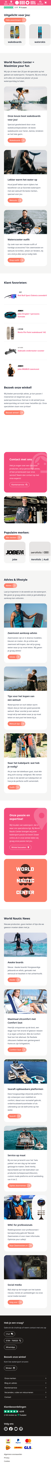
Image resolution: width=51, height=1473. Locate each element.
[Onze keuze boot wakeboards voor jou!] (25, 116)
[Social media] (25, 1281)
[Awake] (14, 979)
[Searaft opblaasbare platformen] (25, 1090)
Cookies (7, 1461)
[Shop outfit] (16, 260)
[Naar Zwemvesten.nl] (20, 1245)
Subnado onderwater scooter (31, 350)
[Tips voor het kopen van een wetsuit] (25, 698)
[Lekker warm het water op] (25, 178)
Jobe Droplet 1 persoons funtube (28, 315)
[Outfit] (14, 787)
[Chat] (9, 1334)
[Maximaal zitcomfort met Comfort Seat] (25, 1022)
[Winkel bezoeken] (20, 847)
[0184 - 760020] (13, 1340)
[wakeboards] (15, 35)
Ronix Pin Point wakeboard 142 (32, 332)
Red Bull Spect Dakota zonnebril (32, 295)
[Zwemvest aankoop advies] (25, 633)
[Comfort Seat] (17, 1049)
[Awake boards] (25, 959)
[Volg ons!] (15, 1302)
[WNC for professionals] (25, 1223)
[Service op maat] (25, 1159)
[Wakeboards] (17, 140)
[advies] (10, 585)
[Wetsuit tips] (16, 723)
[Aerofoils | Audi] (40, 552)
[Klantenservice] (19, 484)
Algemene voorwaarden (13, 1454)
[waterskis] (40, 35)
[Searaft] (14, 1116)
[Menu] (6, 2)
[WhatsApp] (10, 1347)
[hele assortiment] (15, 20)
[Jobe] (15, 552)
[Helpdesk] (40, 2)
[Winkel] (11, 2)
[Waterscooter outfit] (25, 238)
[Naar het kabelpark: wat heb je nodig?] (25, 763)
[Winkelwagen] (45, 2)
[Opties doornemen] (19, 1185)
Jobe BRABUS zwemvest (28, 369)
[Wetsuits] (15, 200)
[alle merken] (13, 537)
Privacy (6, 1458)
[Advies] (14, 657)
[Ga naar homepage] (25, 3)
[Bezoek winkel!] (14, 412)
